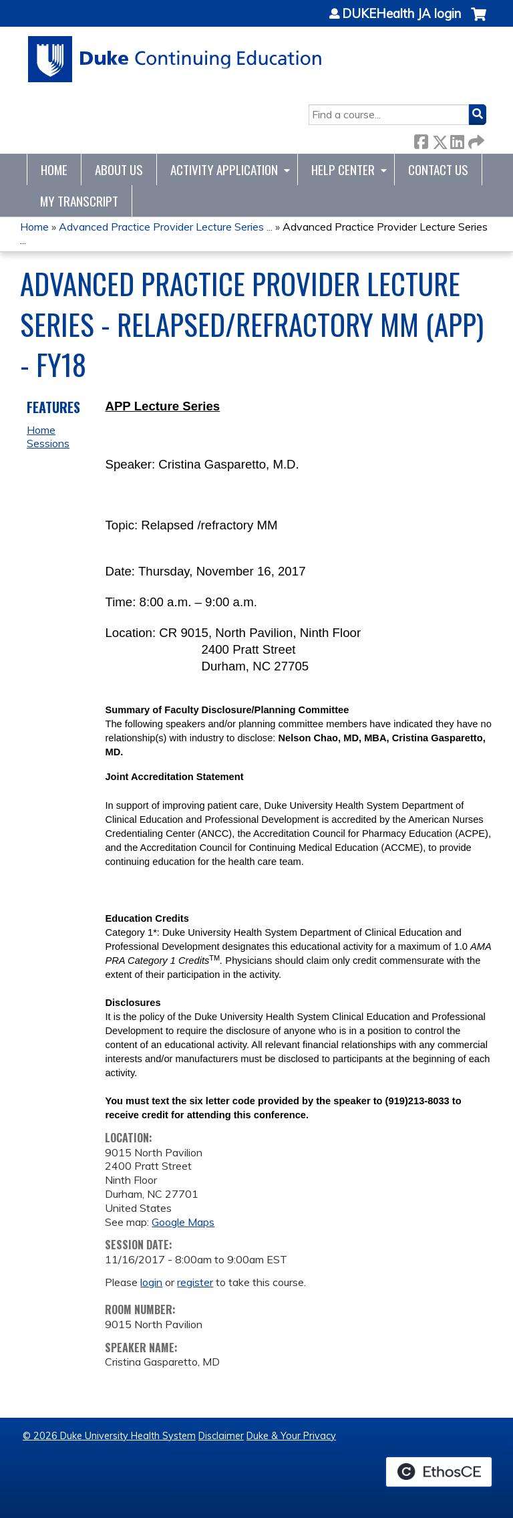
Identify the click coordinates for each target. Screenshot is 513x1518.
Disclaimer (221, 1436)
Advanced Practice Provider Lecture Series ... (166, 226)
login (151, 1282)
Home (54, 169)
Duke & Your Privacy (291, 1436)
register (195, 1282)
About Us (119, 169)
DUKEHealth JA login (401, 14)
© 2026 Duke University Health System (109, 1436)
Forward (475, 139)
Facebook (421, 139)
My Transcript (79, 201)
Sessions (48, 443)
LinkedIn (457, 139)
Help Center (343, 169)
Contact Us (438, 169)
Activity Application (224, 169)
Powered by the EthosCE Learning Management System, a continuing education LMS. (439, 1472)
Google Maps (183, 1222)
